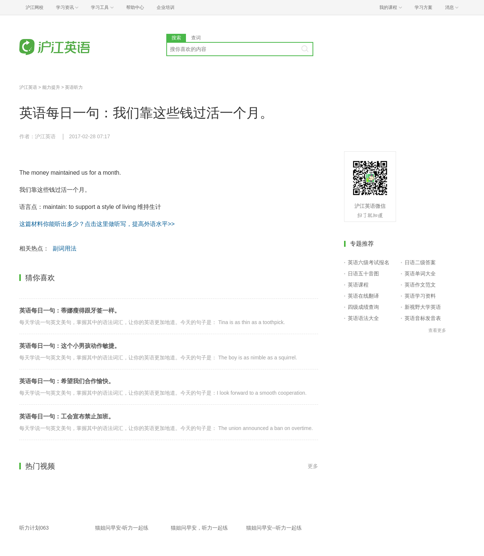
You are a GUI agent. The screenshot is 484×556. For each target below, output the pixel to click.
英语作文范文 (420, 285)
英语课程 (358, 285)
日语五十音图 (363, 274)
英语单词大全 (420, 274)
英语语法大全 (363, 318)
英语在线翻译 (363, 296)
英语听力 (74, 87)
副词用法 (64, 248)
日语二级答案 (420, 262)
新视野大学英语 (423, 307)
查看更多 (437, 330)
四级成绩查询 (363, 307)
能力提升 (51, 87)
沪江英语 (28, 87)
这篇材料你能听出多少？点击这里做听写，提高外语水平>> (97, 224)
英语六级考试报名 (368, 262)
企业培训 (165, 7)
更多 (313, 466)
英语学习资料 (420, 296)
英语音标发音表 (423, 318)
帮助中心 (135, 7)
